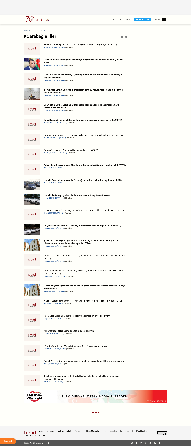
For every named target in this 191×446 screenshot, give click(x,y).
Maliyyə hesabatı (64, 431)
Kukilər (42, 435)
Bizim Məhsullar (92, 431)
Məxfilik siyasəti (143, 431)
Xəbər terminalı (142, 19)
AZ (127, 19)
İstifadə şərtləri (126, 431)
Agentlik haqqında (46, 431)
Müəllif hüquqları (110, 431)
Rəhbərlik (79, 431)
